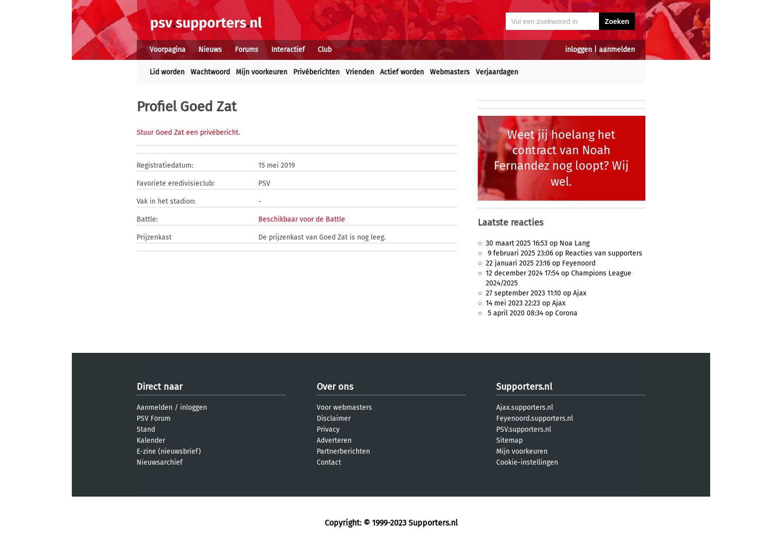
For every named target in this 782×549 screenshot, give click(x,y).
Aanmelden (155, 407)
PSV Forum (154, 418)
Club (325, 49)
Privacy (328, 429)
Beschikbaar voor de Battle (301, 219)
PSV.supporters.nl (523, 429)
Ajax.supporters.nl (524, 407)
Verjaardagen (497, 72)
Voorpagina (168, 49)
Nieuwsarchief (160, 462)
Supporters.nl (524, 386)
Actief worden (402, 72)
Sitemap (509, 440)
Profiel (355, 49)
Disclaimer (334, 418)
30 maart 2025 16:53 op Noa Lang (537, 243)
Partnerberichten (343, 451)
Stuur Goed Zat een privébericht (187, 132)
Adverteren (334, 440)
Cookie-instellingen (527, 462)
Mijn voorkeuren (261, 72)
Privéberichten (316, 72)
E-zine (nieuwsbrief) (169, 451)
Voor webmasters (344, 407)
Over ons (335, 386)
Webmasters (450, 72)
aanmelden (617, 49)
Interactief (288, 49)
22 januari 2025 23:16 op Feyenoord (540, 263)
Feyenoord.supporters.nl (534, 418)
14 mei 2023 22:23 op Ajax (526, 303)
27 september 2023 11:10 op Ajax (536, 293)
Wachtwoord (210, 72)
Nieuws (210, 49)
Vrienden (360, 72)
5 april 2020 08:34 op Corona (532, 313)
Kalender (151, 440)
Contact (329, 462)
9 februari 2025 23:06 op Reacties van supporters (564, 253)
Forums (246, 49)
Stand (146, 429)
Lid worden (167, 72)
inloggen (578, 49)
